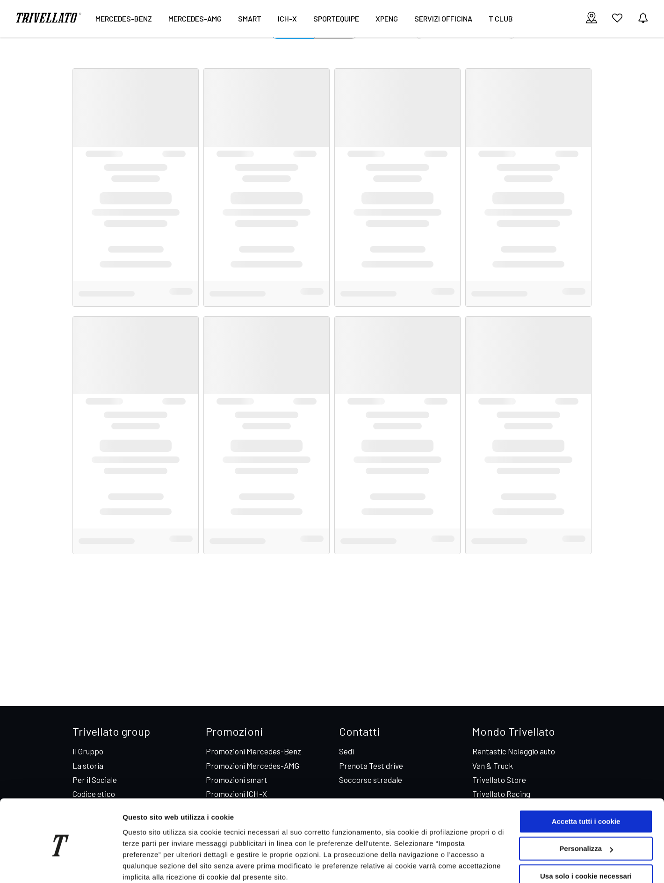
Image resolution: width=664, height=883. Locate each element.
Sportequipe (336, 18)
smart (249, 18)
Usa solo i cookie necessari (586, 838)
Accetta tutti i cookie (586, 783)
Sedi (346, 751)
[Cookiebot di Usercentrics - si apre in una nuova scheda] (60, 865)
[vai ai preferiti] (617, 21)
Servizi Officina (443, 18)
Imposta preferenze (155, 865)
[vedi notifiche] (643, 18)
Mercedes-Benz (123, 18)
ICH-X (287, 18)
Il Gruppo (87, 751)
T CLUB (501, 18)
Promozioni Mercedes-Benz (253, 751)
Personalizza (586, 810)
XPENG (386, 18)
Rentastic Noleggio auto (513, 751)
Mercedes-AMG (195, 18)
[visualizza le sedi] (592, 18)
